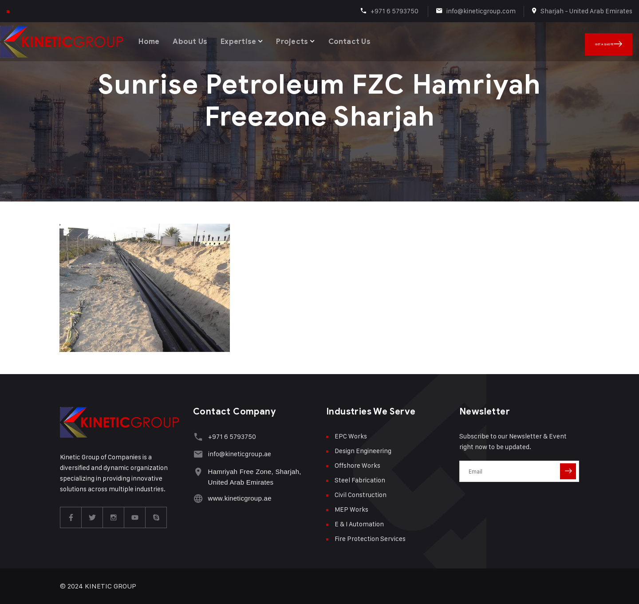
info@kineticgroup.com (481, 11)
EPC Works (351, 436)
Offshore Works (357, 465)
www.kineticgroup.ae (238, 496)
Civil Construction (361, 494)
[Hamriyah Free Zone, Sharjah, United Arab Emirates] (197, 469)
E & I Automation (359, 524)
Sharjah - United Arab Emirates (586, 11)
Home (149, 39)
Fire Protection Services (370, 538)
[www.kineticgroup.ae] (197, 496)
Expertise (241, 39)
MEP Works (351, 509)
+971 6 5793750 (395, 11)
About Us (192, 39)
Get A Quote (621, 40)
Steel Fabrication (360, 480)
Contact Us (354, 39)
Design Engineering (363, 450)
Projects (296, 39)
